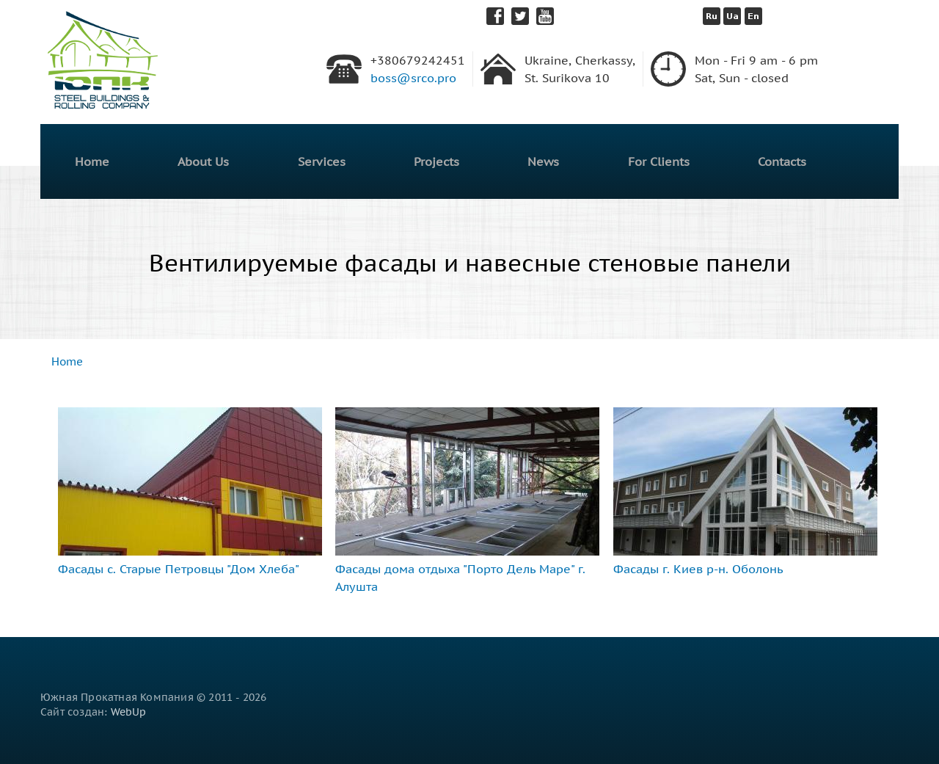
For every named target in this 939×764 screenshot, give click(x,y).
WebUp (129, 711)
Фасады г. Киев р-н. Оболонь (698, 568)
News (543, 161)
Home (92, 161)
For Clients (659, 161)
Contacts (782, 161)
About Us (203, 161)
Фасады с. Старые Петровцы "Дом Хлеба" (178, 568)
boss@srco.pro (413, 77)
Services (322, 161)
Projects (436, 161)
